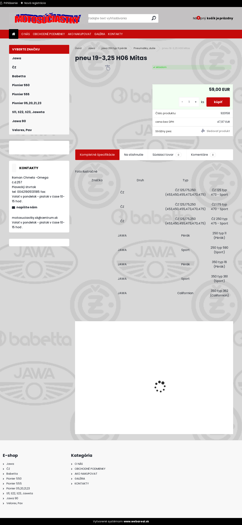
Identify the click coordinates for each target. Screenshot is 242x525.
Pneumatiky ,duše (144, 48)
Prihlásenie (11, 3)
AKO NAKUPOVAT (79, 34)
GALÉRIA (99, 34)
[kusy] (189, 102)
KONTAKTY (115, 34)
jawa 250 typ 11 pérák (114, 48)
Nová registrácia (35, 3)
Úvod (78, 48)
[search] (154, 18)
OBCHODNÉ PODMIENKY (49, 34)
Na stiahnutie (133, 154)
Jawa (91, 48)
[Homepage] (13, 34)
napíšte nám (26, 207)
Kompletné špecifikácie (97, 154)
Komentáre (203, 154)
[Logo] (48, 18)
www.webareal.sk (136, 521)
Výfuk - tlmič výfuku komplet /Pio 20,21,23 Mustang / (116, 411)
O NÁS (25, 34)
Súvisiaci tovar (167, 154)
